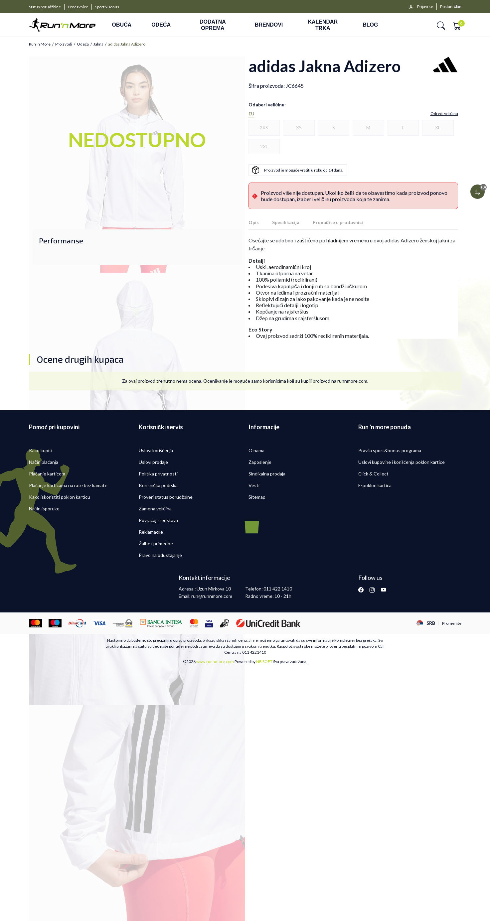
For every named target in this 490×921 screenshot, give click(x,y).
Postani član (450, 6)
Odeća (83, 44)
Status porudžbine (45, 6)
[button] (441, 25)
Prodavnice (78, 6)
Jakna (98, 44)
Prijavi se (425, 6)
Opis (253, 222)
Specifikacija (285, 222)
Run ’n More (40, 44)
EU (251, 113)
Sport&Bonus (107, 6)
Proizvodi (63, 44)
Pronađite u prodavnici (338, 222)
